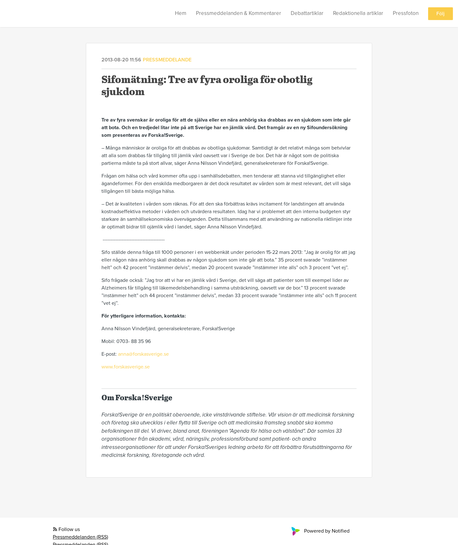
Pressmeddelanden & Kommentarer (238, 13)
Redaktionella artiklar (358, 13)
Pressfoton (406, 13)
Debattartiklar (307, 13)
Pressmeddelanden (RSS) (80, 537)
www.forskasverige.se (125, 367)
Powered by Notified (320, 531)
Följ (440, 13)
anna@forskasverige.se (143, 354)
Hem (180, 13)
